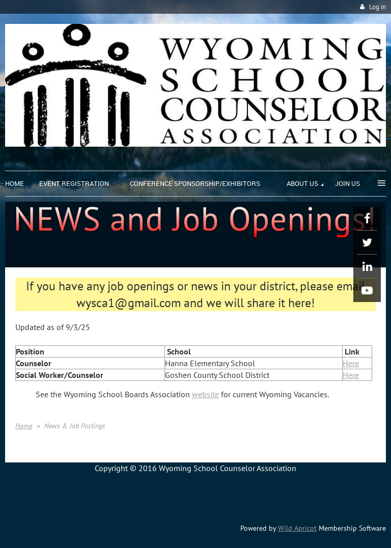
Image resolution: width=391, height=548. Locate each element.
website (205, 394)
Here (351, 363)
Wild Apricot (297, 528)
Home (23, 425)
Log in (377, 7)
